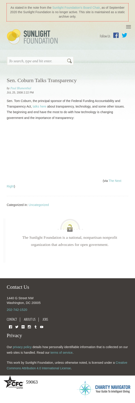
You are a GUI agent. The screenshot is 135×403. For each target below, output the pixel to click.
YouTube (41, 326)
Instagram (29, 326)
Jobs (45, 319)
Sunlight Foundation (33, 37)
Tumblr (35, 326)
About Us (30, 319)
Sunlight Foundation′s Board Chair (76, 7)
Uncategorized (39, 205)
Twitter (124, 35)
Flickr (23, 326)
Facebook (116, 35)
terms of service (61, 352)
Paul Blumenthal (20, 88)
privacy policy (22, 347)
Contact (12, 319)
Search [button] (69, 61)
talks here (39, 106)
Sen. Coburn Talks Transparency (42, 80)
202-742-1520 (17, 310)
